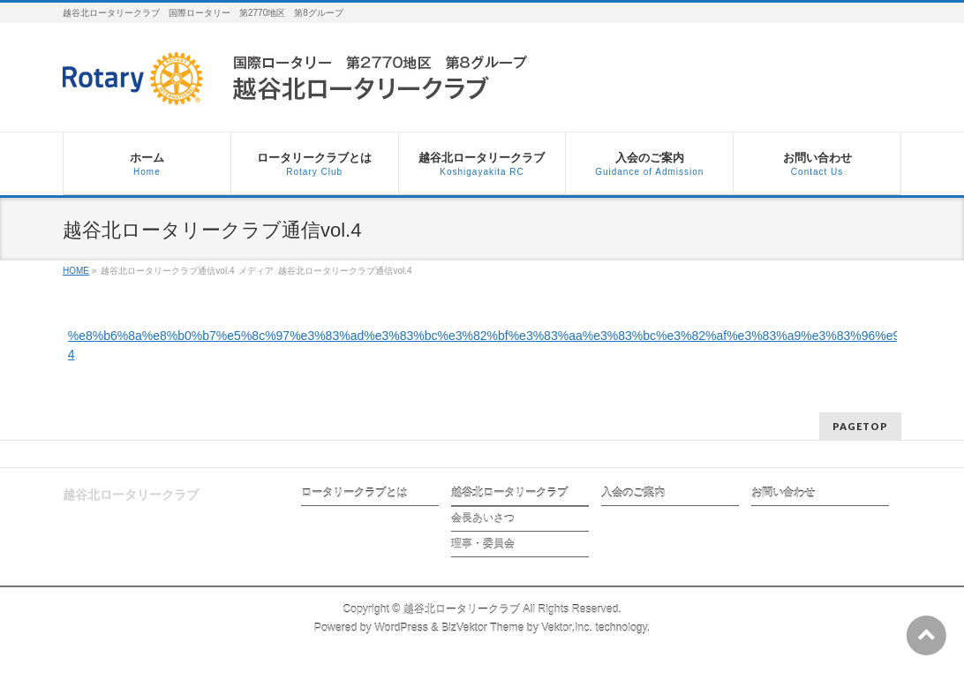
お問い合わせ (783, 493)
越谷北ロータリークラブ (509, 493)
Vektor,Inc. (566, 628)
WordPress (401, 628)
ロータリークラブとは (354, 493)
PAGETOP (860, 426)
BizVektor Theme (482, 628)
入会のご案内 (633, 493)
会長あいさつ (483, 518)
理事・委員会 (483, 544)
